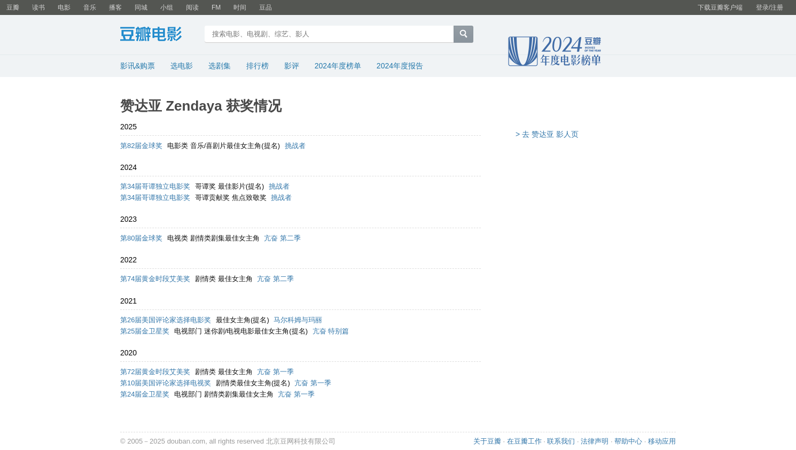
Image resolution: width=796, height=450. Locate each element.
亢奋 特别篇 (331, 331)
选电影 (181, 65)
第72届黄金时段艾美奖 (155, 372)
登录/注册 (769, 7)
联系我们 (561, 441)
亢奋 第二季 (282, 238)
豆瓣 (12, 7)
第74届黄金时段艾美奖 (155, 279)
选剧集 (219, 65)
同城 (141, 7)
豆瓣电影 (159, 35)
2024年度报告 (400, 65)
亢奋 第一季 (275, 372)
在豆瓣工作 (524, 441)
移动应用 (662, 441)
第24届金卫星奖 (144, 394)
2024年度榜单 (338, 65)
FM (216, 7)
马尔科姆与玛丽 (298, 320)
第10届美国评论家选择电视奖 (165, 383)
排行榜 (257, 65)
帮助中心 (628, 441)
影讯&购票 (137, 65)
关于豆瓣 (487, 441)
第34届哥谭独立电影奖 (155, 186)
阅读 (192, 7)
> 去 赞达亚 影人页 (547, 134)
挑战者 (295, 146)
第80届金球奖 (141, 238)
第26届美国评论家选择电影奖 (165, 320)
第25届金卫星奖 (144, 331)
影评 (291, 65)
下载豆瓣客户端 (720, 7)
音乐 (89, 7)
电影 (64, 7)
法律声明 (594, 441)
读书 (38, 7)
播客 (115, 7)
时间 (239, 7)
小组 (166, 7)
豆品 (265, 7)
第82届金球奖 (141, 146)
